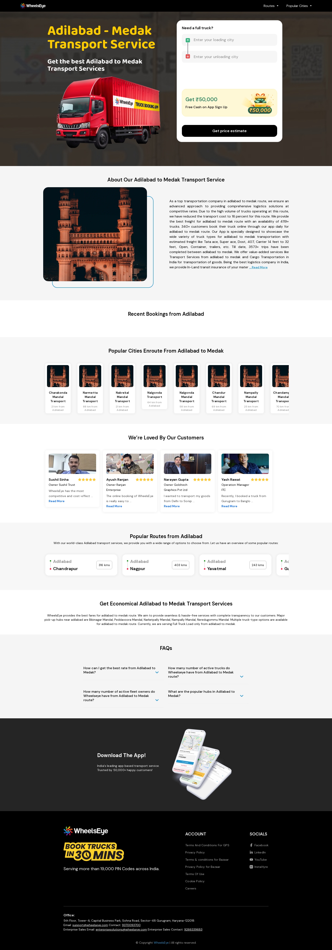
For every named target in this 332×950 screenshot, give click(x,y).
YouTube (258, 859)
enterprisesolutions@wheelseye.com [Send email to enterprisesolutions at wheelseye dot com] (121, 929)
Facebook (259, 845)
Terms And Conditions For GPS (207, 845)
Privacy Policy (195, 852)
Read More (57, 501)
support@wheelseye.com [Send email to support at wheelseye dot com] (90, 925)
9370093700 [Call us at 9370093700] (131, 925)
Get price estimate (229, 130)
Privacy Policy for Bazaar (202, 867)
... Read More (258, 267)
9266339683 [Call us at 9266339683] (193, 929)
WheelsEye (161, 942)
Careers (190, 888)
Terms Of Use (194, 874)
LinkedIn (258, 852)
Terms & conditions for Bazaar (207, 859)
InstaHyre (259, 867)
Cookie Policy (195, 881)
